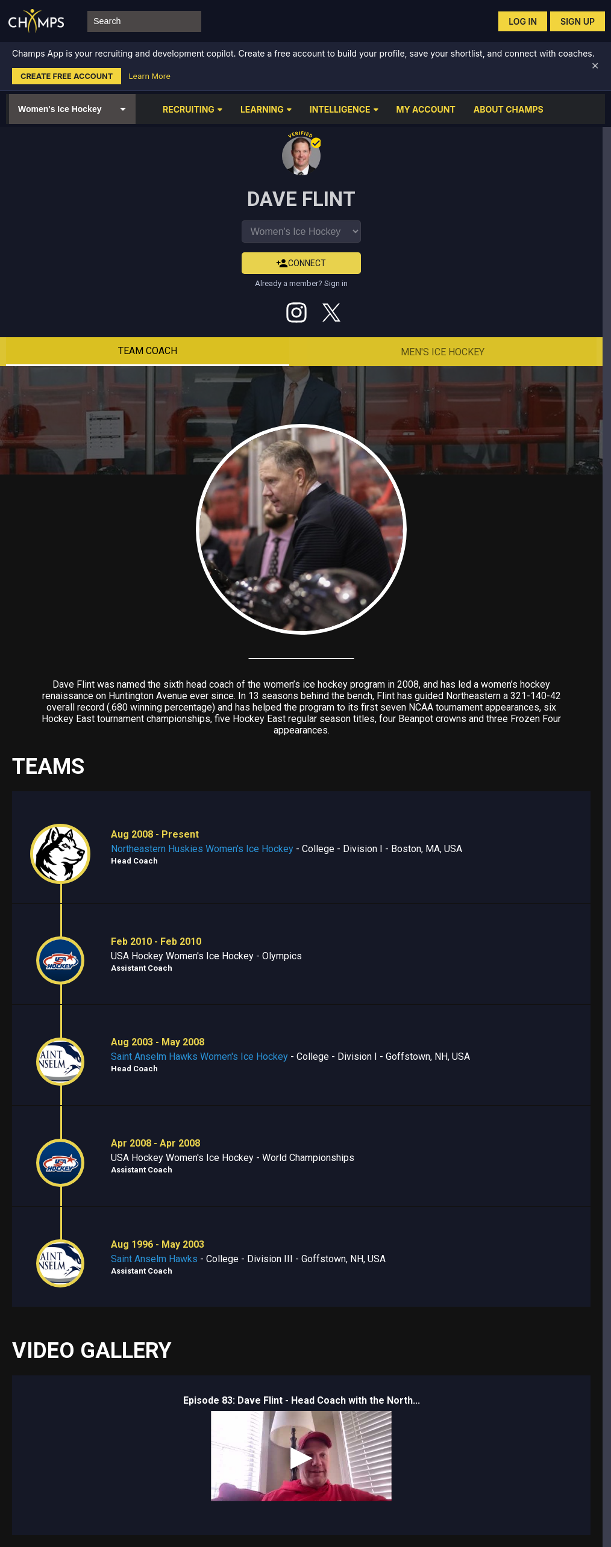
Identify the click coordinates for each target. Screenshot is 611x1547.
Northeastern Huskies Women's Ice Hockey (202, 848)
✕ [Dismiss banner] (595, 66)
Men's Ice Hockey (442, 352)
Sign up (577, 21)
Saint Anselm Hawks (154, 1259)
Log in (523, 21)
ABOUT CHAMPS (509, 109)
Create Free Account (66, 76)
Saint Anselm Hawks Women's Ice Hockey (199, 1056)
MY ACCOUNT (426, 109)
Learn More (149, 76)
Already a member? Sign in (301, 283)
